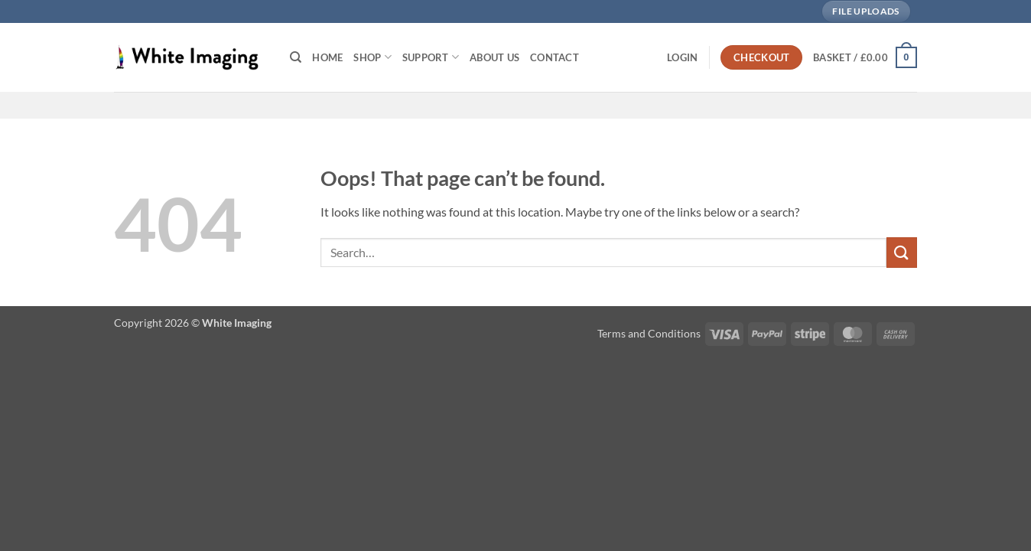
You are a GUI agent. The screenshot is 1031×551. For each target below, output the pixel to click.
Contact (554, 57)
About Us (494, 57)
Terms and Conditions (649, 333)
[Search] (295, 57)
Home (327, 57)
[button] (682, 57)
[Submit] (901, 252)
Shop (372, 57)
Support (430, 57)
